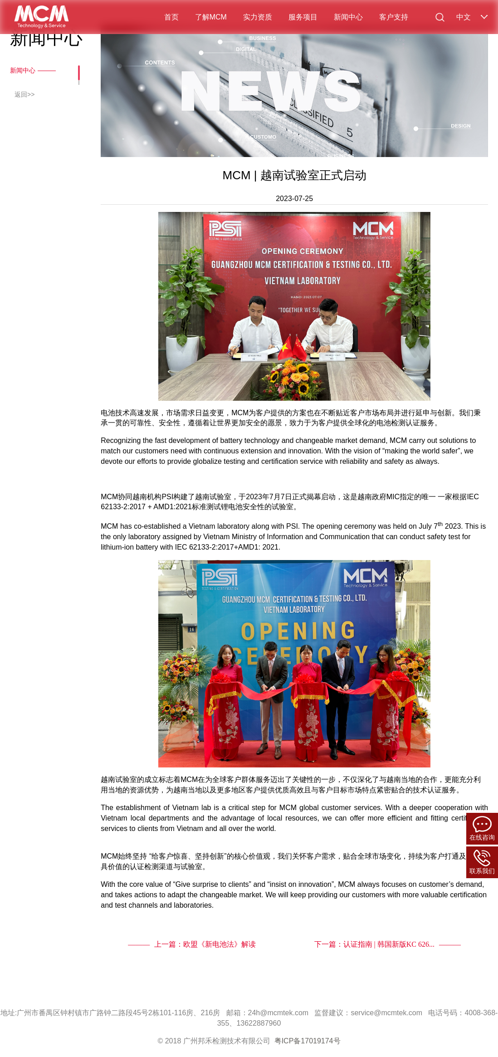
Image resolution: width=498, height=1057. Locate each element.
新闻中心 (348, 17)
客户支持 (393, 17)
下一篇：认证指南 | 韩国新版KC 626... (374, 944)
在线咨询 (482, 828)
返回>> (24, 94)
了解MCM (211, 17)
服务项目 (302, 17)
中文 (463, 17)
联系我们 (482, 862)
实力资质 (257, 17)
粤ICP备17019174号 (307, 1041)
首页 (171, 17)
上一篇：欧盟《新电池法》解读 (205, 944)
